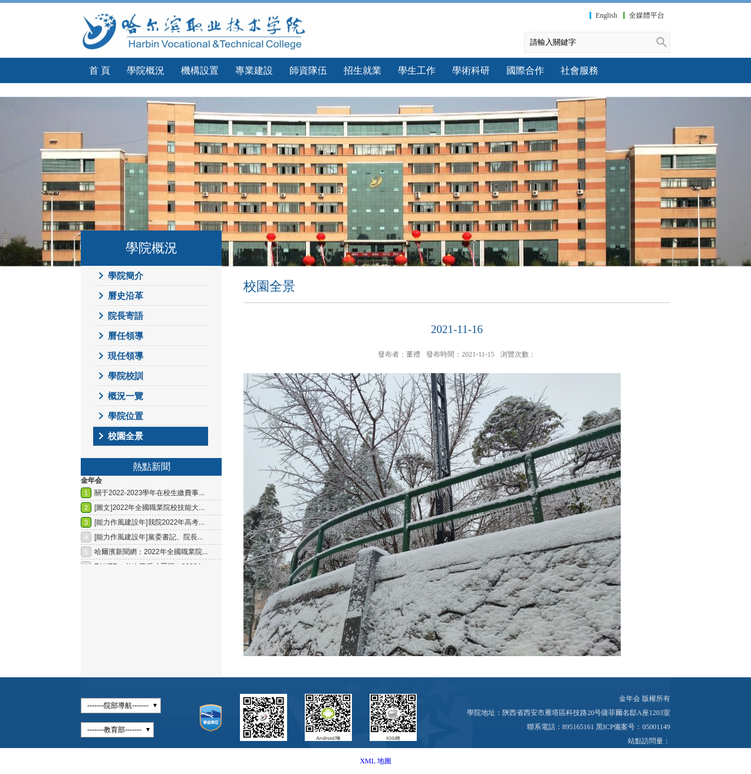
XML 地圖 (375, 761)
